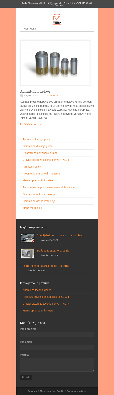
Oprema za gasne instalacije (39, 201)
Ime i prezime (28, 328)
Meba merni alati (32, 207)
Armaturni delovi (35, 91)
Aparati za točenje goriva (37, 139)
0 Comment (52, 95)
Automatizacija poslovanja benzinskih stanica (49, 187)
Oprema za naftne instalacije (39, 194)
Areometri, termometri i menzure (41, 173)
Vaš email (26, 341)
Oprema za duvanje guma (38, 146)
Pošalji (26, 377)
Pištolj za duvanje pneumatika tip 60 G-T (46, 296)
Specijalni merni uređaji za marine (59, 235)
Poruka (24, 354)
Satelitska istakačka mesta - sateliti (46, 265)
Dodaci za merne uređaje (53, 250)
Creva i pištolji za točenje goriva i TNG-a (46, 159)
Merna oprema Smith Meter (38, 180)
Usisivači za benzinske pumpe (40, 152)
